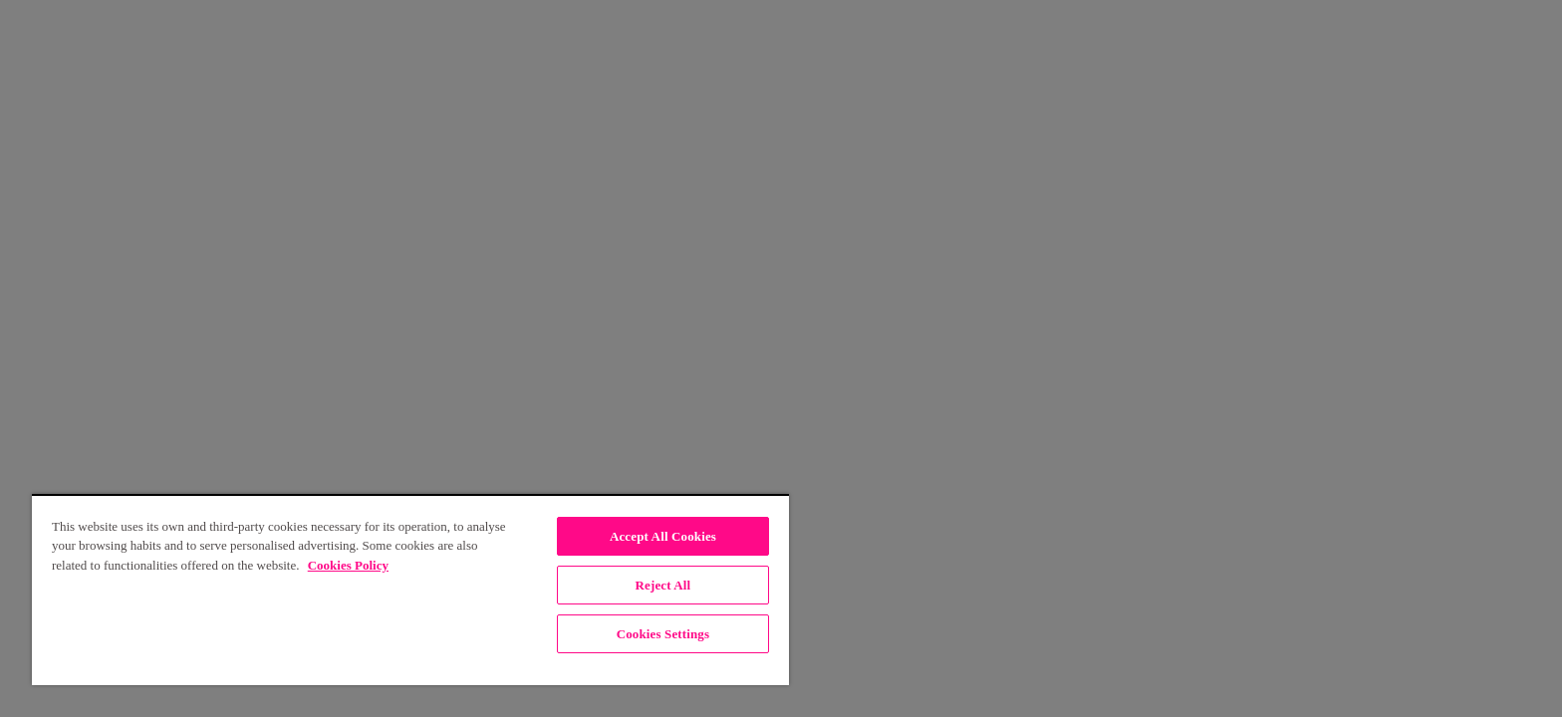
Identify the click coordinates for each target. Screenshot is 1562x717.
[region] (410, 589)
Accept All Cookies (663, 536)
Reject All (663, 585)
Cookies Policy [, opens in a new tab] (348, 565)
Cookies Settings (663, 633)
